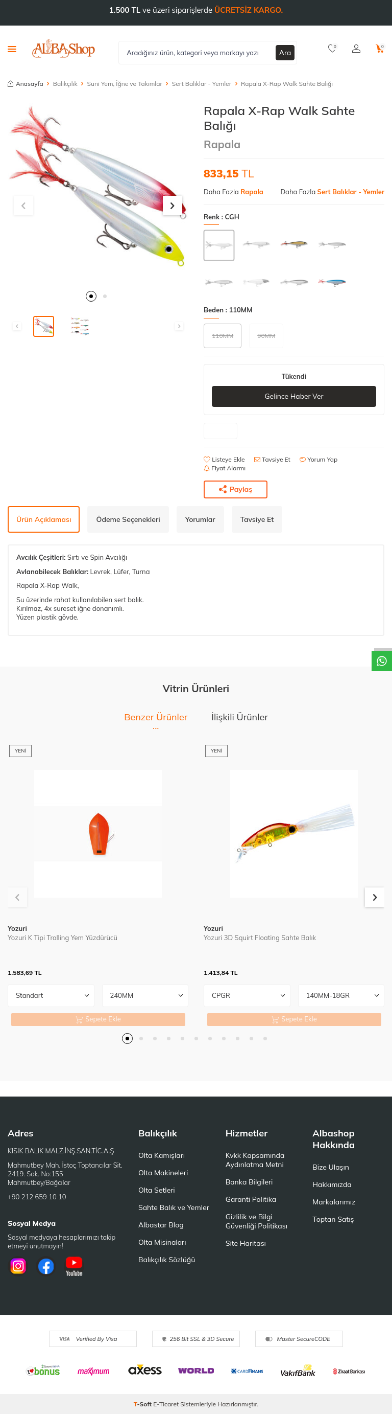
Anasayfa (25, 83)
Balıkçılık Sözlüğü (166, 1259)
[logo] (63, 48)
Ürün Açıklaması (43, 519)
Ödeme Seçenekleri (128, 519)
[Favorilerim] (332, 48)
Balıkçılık (65, 83)
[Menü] (12, 48)
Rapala (222, 144)
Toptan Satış (333, 1219)
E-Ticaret (166, 1404)
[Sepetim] (380, 48)
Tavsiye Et (272, 459)
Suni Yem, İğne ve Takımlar (124, 83)
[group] (98, 193)
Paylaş (236, 489)
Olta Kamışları (161, 1155)
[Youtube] (74, 1266)
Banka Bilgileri (249, 1182)
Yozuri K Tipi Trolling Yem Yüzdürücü (62, 937)
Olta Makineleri (163, 1172)
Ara (285, 52)
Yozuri (17, 928)
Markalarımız (333, 1201)
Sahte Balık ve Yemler (173, 1207)
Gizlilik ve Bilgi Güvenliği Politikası (256, 1221)
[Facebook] (46, 1266)
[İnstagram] (18, 1266)
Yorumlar (200, 519)
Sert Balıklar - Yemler (201, 83)
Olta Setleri (156, 1190)
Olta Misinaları (162, 1242)
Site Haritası (246, 1243)
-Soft (144, 1404)
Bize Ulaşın (330, 1167)
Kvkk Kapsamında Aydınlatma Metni (255, 1160)
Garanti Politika (251, 1199)
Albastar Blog (161, 1224)
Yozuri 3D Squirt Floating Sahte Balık (260, 937)
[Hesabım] (356, 48)
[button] (91, 296)
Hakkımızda (331, 1184)
